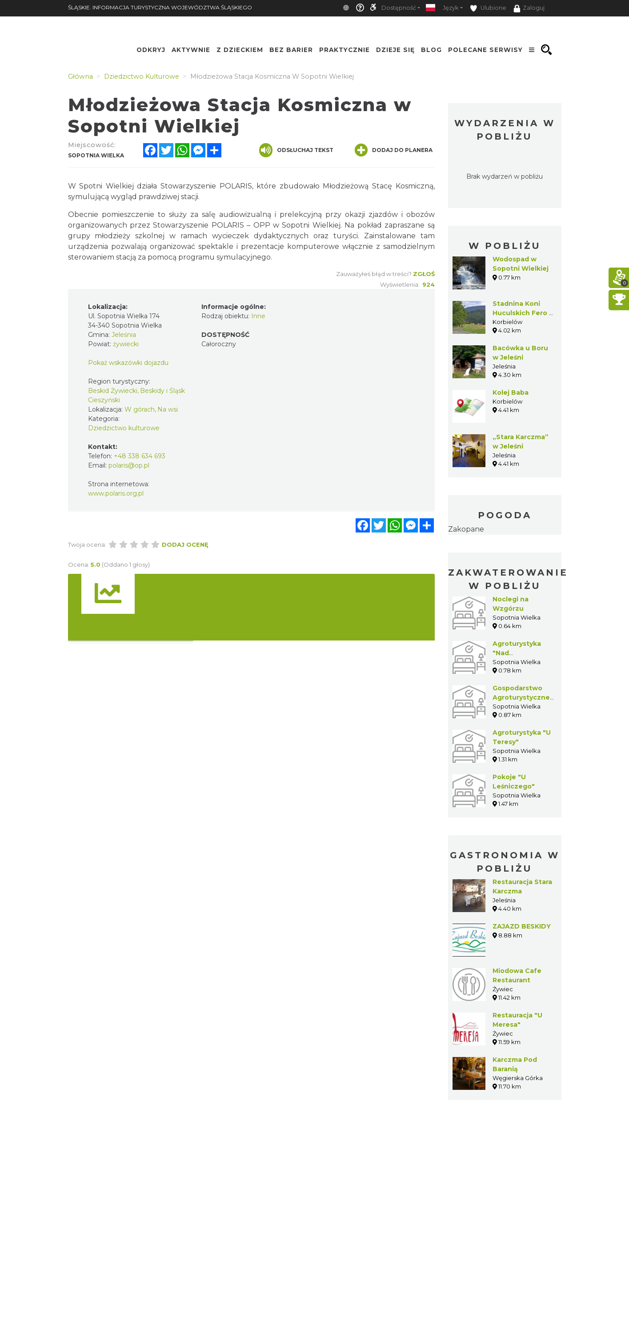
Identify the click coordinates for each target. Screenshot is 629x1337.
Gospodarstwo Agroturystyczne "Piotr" (521, 697)
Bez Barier (291, 49)
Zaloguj (529, 8)
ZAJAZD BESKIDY (522, 926)
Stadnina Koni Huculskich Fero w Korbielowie (524, 313)
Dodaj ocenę (185, 544)
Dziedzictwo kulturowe (124, 428)
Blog (431, 49)
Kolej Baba (511, 392)
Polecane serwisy (485, 49)
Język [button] (450, 7)
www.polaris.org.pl (116, 493)
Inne (258, 316)
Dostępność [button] (398, 7)
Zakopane (466, 529)
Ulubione (488, 8)
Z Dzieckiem (239, 49)
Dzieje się (395, 49)
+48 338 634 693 (139, 456)
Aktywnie (191, 49)
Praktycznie (344, 49)
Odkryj (150, 49)
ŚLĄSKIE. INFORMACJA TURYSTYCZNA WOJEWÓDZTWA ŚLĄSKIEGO (160, 7)
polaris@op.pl (128, 465)
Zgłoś (424, 273)
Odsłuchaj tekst (296, 150)
